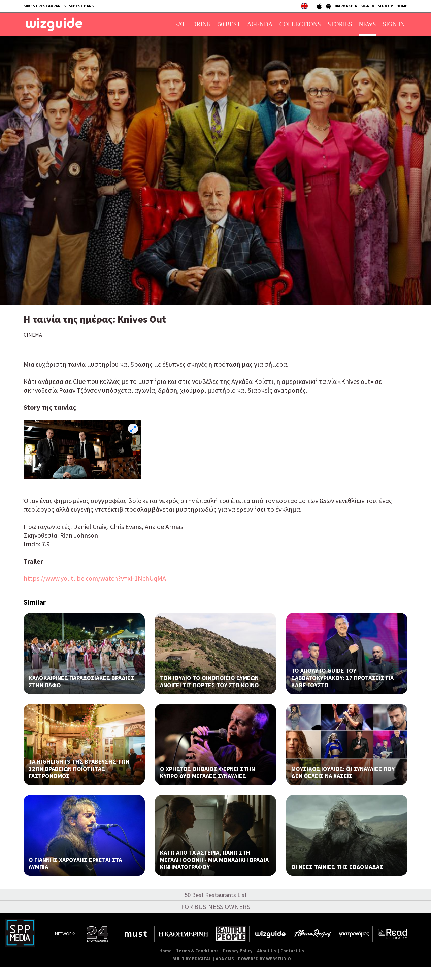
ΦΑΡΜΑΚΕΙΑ (346, 5)
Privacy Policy (238, 951)
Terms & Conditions (197, 951)
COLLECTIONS (300, 24)
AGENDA (260, 24)
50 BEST (229, 24)
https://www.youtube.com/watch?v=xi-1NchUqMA (95, 578)
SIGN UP (385, 5)
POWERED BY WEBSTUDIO (264, 959)
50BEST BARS (81, 5)
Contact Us (292, 951)
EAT (179, 24)
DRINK (201, 24)
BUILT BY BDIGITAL (191, 959)
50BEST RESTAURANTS (45, 5)
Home (165, 951)
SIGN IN (367, 5)
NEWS (367, 24)
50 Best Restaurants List (216, 895)
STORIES (340, 24)
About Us (266, 951)
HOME (401, 5)
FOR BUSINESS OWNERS (215, 906)
